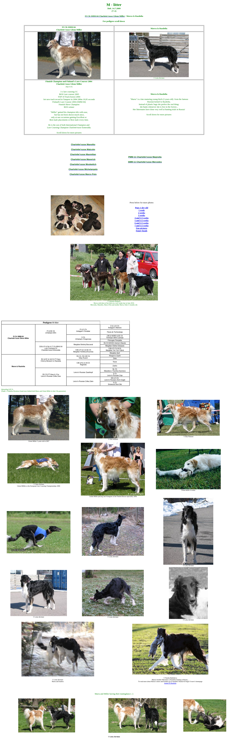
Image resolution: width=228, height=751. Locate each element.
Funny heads (141, 231)
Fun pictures (141, 228)
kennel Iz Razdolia (170, 683)
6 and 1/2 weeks (142, 223)
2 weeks (141, 213)
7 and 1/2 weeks (142, 225)
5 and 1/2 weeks (142, 220)
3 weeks (141, 215)
